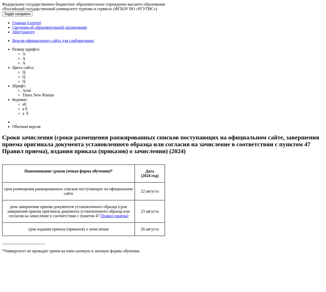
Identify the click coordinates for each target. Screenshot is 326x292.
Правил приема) (114, 216)
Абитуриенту (23, 32)
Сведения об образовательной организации (49, 27)
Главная (26, 23)
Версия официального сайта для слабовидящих (53, 40)
